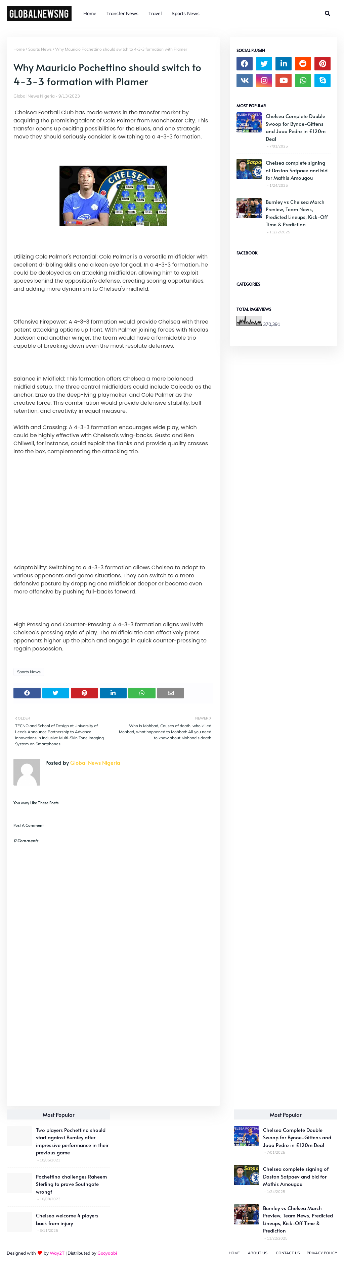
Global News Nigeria (34, 96)
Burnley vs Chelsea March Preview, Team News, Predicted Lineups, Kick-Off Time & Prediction (297, 213)
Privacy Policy (322, 1253)
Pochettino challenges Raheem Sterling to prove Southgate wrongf (71, 1184)
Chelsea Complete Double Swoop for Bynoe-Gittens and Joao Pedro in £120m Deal (296, 127)
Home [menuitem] (89, 13)
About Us (257, 1253)
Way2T (57, 1253)
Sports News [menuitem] (186, 13)
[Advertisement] (113, 1052)
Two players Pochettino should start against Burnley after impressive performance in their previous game (72, 1141)
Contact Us (288, 1253)
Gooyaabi (107, 1253)
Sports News (40, 49)
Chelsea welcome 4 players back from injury (67, 1219)
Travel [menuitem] (155, 13)
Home (19, 49)
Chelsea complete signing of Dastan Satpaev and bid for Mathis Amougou (297, 170)
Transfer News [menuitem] (122, 13)
